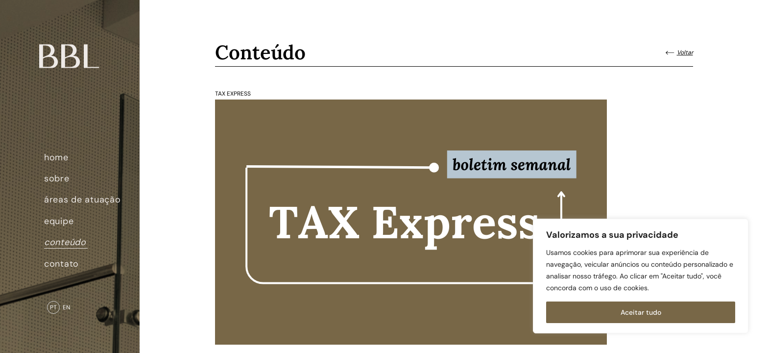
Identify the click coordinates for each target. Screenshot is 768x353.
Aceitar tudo (641, 312)
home (56, 157)
